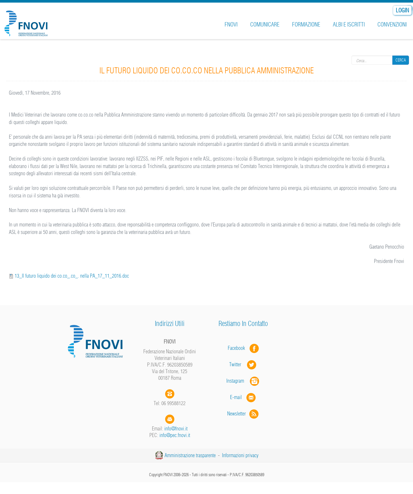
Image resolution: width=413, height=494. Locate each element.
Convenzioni (392, 24)
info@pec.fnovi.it (174, 435)
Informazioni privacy (240, 455)
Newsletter (243, 413)
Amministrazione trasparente (190, 455)
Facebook (238, 348)
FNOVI (231, 24)
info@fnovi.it (176, 428)
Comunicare (264, 24)
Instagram (243, 380)
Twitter (243, 364)
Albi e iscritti (349, 24)
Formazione (306, 24)
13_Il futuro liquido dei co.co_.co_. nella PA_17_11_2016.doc (72, 275)
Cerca (400, 60)
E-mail (236, 397)
